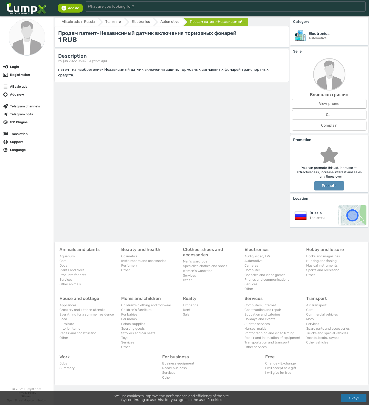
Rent (186, 310)
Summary (67, 368)
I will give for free (278, 372)
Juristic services (257, 324)
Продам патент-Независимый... (217, 21)
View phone (329, 104)
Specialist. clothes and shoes (205, 266)
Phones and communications (266, 279)
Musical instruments (322, 265)
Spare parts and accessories (328, 328)
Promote (329, 186)
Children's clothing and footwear (146, 305)
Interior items (69, 328)
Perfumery (129, 265)
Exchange (190, 305)
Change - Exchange (280, 363)
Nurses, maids (255, 328)
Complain (329, 125)
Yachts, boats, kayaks (322, 338)
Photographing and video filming (269, 333)
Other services (255, 347)
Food (63, 319)
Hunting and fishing (321, 261)
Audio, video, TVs (257, 256)
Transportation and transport (266, 342)
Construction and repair (262, 310)
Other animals (70, 284)
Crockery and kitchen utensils (82, 310)
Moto (310, 319)
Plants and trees (72, 270)
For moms (129, 319)
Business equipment (178, 363)
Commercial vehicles (322, 314)
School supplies (133, 324)
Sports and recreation (323, 270)
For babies (129, 314)
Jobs (63, 363)
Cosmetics (129, 256)
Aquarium (67, 256)
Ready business (174, 368)
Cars (309, 310)
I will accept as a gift (280, 368)
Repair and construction (78, 333)
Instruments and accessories (143, 261)
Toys (124, 338)
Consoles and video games (264, 275)
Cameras (251, 265)
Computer (252, 270)
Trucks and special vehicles (327, 333)
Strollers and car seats (138, 333)
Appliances (68, 305)
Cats (63, 261)
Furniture (66, 324)
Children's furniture (136, 310)
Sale (186, 314)
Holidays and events (259, 319)
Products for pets (72, 275)
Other (125, 270)
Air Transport (316, 305)
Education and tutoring (262, 314)
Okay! (354, 398)
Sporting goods (133, 328)
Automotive (253, 261)
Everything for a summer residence (86, 314)
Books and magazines (323, 256)
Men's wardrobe (195, 261)
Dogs (63, 265)
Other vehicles (317, 342)
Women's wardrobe (197, 271)
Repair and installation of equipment (272, 338)
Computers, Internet (260, 305)
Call (329, 115)
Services (66, 279)
